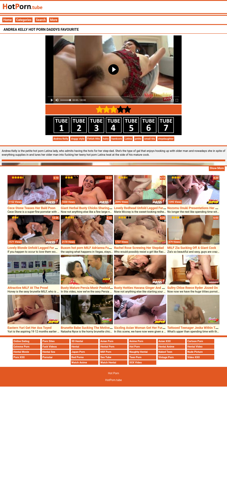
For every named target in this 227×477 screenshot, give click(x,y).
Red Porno (77, 357)
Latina (128, 138)
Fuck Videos (49, 346)
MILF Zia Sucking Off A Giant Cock (191, 248)
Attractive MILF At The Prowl (28, 288)
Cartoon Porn (195, 341)
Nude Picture (195, 351)
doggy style (78, 138)
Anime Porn (136, 341)
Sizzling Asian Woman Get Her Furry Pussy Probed (149, 328)
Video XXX (193, 357)
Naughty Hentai (138, 351)
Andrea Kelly (60, 138)
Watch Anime (79, 362)
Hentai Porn (107, 346)
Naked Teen (165, 351)
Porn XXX (19, 357)
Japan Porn (78, 351)
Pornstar (47, 357)
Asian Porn (106, 341)
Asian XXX (164, 341)
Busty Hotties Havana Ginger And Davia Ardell (146, 288)
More (53, 20)
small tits (149, 138)
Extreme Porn (21, 346)
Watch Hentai (108, 362)
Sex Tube (105, 357)
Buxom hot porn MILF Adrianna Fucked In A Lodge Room (101, 248)
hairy (106, 138)
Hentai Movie (21, 351)
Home (7, 20)
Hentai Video (195, 346)
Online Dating (21, 341)
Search (41, 20)
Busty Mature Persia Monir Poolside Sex (89, 288)
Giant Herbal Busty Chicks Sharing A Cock (90, 208)
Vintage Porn (166, 357)
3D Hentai (77, 341)
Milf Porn (105, 351)
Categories (23, 20)
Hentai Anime (166, 346)
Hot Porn (134, 346)
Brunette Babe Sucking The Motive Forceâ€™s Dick (96, 328)
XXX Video (135, 362)
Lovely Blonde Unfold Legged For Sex (34, 248)
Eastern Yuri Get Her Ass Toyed (30, 328)
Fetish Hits (93, 138)
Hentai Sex (48, 351)
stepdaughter (166, 138)
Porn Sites (48, 341)
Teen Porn (135, 357)
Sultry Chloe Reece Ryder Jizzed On (192, 288)
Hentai (75, 346)
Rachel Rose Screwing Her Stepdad (139, 248)
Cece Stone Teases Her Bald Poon (31, 208)
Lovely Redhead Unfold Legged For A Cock (144, 208)
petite (138, 138)
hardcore (116, 138)
